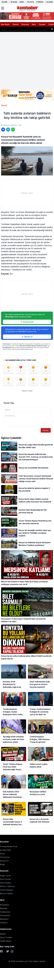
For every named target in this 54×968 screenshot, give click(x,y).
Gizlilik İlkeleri (5, 941)
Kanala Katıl (27, 322)
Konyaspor (4, 905)
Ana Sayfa (5, 24)
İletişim (3, 934)
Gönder (45, 430)
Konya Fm (4, 861)
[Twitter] (7, 951)
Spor (34, 24)
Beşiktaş (3, 908)
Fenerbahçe (5, 915)
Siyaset (42, 24)
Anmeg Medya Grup (8, 846)
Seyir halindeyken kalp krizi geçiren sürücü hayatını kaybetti (25, 28)
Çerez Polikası (6, 937)
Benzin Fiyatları (6, 893)
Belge (2, 864)
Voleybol (3, 923)
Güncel (15, 24)
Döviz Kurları (5, 879)
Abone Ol (27, 337)
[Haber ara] (52, 29)
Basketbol (4, 919)
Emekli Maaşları (6, 890)
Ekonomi (25, 24)
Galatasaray (5, 912)
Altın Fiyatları (5, 883)
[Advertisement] (27, 61)
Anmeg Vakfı (5, 850)
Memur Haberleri (7, 886)
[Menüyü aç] (2, 8)
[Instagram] (12, 951)
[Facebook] (1, 951)
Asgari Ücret (5, 875)
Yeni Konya (5, 857)
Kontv (2, 853)
